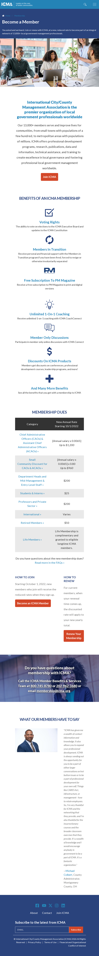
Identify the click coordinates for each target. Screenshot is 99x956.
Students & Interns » (32, 493)
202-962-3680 (66, 686)
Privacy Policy (34, 942)
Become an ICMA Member (33, 603)
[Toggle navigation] (95, 4)
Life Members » (32, 539)
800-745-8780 (41, 686)
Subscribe (76, 929)
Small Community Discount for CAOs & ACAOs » (32, 464)
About (34, 912)
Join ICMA (49, 177)
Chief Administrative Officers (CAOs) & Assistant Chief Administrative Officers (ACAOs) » (32, 443)
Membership (19, 15)
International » (32, 514)
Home (7, 15)
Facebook (37, 906)
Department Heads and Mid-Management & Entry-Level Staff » (32, 480)
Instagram (57, 906)
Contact (47, 912)
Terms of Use (50, 942)
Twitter (50, 906)
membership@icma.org (53, 691)
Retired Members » (32, 522)
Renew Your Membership (73, 636)
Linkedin (63, 906)
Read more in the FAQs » (49, 562)
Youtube (44, 906)
